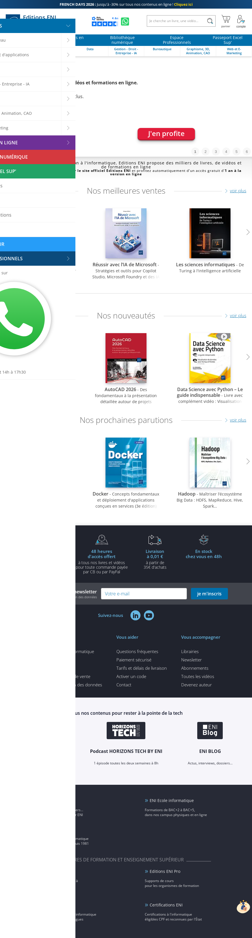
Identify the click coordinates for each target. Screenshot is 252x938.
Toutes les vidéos (197, 676)
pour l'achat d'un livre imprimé (48, 559)
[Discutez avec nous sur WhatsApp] (125, 22)
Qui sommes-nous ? (51, 660)
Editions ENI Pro (165, 871)
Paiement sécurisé (133, 660)
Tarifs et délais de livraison (141, 668)
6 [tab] (247, 151)
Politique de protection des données (67, 685)
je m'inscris (209, 594)
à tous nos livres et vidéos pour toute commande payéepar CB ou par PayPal (102, 561)
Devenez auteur (196, 685)
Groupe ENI (47, 829)
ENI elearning (49, 905)
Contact (123, 685)
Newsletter (191, 660)
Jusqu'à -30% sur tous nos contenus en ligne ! (126, 4)
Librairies (190, 651)
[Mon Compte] (241, 21)
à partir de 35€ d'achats (155, 559)
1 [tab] (195, 151)
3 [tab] (216, 151)
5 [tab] (236, 151)
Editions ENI (37, 21)
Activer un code (131, 676)
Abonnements (194, 668)
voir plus (238, 190)
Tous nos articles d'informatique (63, 651)
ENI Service (47, 871)
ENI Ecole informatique (172, 800)
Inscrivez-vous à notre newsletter (60, 594)
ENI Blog (44, 800)
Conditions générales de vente (61, 676)
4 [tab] (226, 151)
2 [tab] (205, 151)
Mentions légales (48, 668)
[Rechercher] (210, 21)
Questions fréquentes (137, 651)
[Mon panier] (225, 21)
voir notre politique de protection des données (64, 597)
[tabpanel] (126, 106)
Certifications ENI (166, 905)
